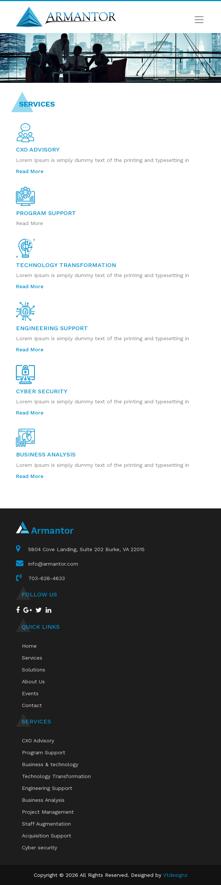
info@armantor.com (53, 564)
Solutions (33, 670)
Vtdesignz (175, 875)
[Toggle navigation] (199, 20)
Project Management (48, 812)
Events (30, 693)
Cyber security (39, 847)
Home (29, 646)
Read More (29, 171)
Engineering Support (47, 788)
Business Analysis (43, 800)
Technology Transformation (56, 776)
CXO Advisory (38, 741)
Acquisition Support (46, 836)
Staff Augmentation (46, 824)
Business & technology (50, 764)
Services (32, 658)
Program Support (43, 752)
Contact (32, 705)
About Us (33, 681)
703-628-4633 (46, 578)
